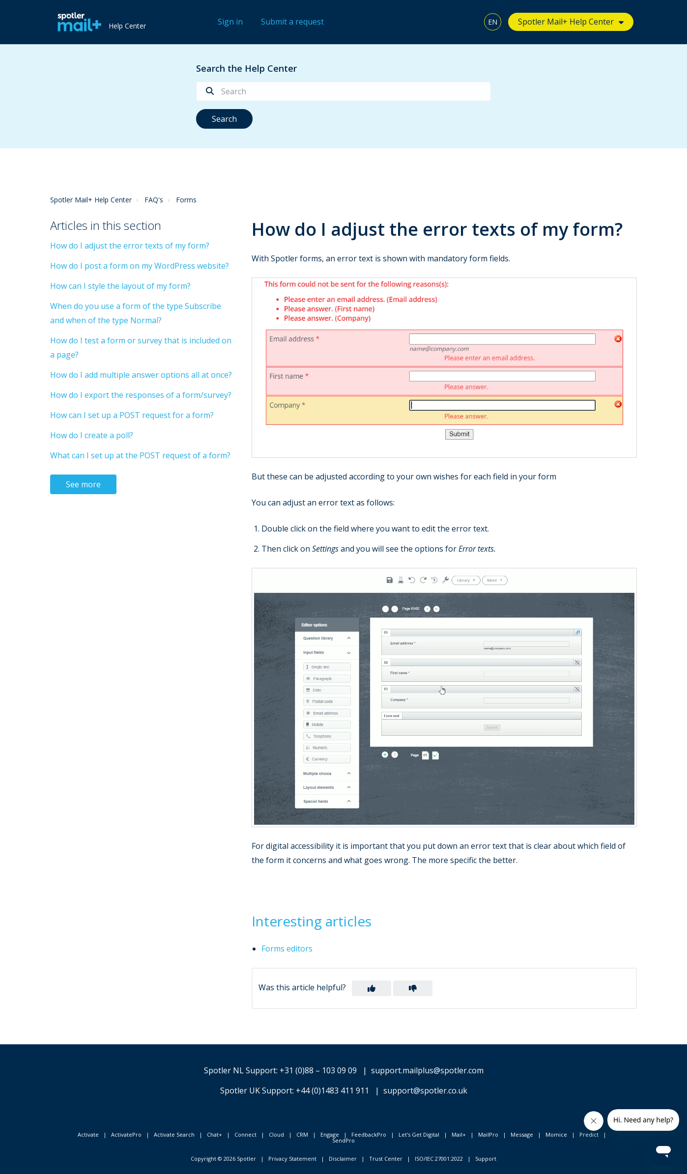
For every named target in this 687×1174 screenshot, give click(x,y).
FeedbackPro (368, 1134)
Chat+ (214, 1134)
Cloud (276, 1134)
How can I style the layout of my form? (120, 285)
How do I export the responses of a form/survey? (140, 395)
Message (522, 1134)
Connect (245, 1134)
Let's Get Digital (419, 1134)
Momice (556, 1134)
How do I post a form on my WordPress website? (139, 265)
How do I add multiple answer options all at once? (141, 374)
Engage (329, 1134)
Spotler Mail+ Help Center (566, 21)
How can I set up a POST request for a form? (132, 415)
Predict (589, 1134)
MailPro (488, 1134)
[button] (371, 988)
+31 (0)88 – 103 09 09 (318, 1070)
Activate (88, 1134)
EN (492, 22)
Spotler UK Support (256, 1090)
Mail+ (459, 1134)
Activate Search (174, 1134)
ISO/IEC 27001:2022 (439, 1158)
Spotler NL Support (240, 1070)
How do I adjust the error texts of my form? (129, 245)
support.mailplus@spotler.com (427, 1070)
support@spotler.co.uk (425, 1090)
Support (485, 1158)
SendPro (343, 1140)
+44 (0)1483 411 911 (332, 1090)
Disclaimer (343, 1158)
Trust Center (385, 1158)
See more (83, 484)
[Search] (343, 91)
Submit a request (292, 21)
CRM (302, 1134)
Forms (186, 199)
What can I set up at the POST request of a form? (140, 455)
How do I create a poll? (91, 435)
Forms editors (287, 948)
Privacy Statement (292, 1158)
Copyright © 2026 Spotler (223, 1158)
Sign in (230, 21)
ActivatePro (126, 1134)
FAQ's (153, 199)
